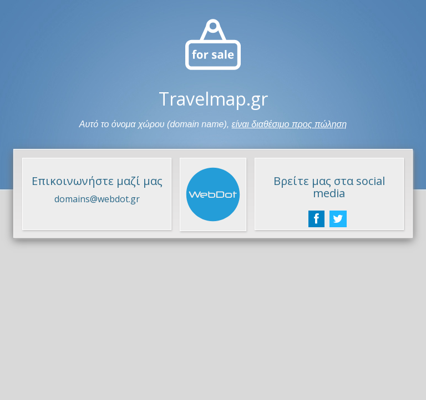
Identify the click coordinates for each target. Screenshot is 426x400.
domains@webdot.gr (97, 199)
